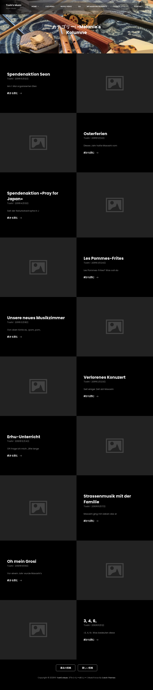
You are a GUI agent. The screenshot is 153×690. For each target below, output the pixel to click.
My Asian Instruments (100, 6)
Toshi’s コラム (122, 6)
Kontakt (139, 6)
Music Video (70, 6)
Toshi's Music (14, 5)
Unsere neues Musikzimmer (22, 320)
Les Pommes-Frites (105, 258)
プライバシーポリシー (77, 683)
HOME (42, 6)
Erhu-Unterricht (25, 442)
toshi (10, 78)
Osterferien (96, 133)
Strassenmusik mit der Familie (109, 505)
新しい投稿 (87, 673)
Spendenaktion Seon (30, 74)
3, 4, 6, (91, 626)
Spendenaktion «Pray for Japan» (35, 196)
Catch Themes (110, 683)
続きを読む (14, 93)
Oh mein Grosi (23, 567)
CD (83, 6)
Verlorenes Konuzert (107, 383)
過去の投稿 (65, 673)
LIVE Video (55, 6)
